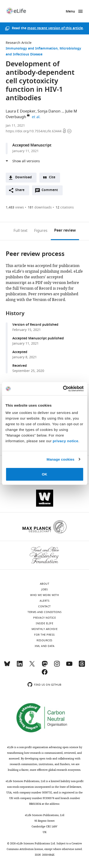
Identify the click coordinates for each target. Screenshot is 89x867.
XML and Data (44, 646)
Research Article (19, 42)
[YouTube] (69, 666)
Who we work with (44, 595)
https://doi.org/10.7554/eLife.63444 (34, 131)
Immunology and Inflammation (32, 48)
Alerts (44, 601)
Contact (44, 606)
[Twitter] (32, 666)
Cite (52, 177)
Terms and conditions (44, 612)
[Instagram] (57, 666)
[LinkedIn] (19, 666)
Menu (70, 11)
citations (65, 207)
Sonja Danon (49, 111)
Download (23, 177)
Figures (40, 230)
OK (44, 474)
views (15, 207)
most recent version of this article (55, 28)
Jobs (44, 589)
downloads (40, 207)
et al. (37, 117)
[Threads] (82, 666)
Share (19, 190)
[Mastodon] (44, 666)
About (44, 584)
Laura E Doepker (21, 111)
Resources (44, 640)
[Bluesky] (7, 666)
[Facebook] (44, 674)
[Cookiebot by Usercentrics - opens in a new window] (63, 389)
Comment (51, 191)
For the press (44, 635)
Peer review (65, 231)
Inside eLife (44, 623)
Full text (21, 230)
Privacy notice (44, 618)
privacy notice (65, 441)
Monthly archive (45, 629)
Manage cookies (60, 459)
